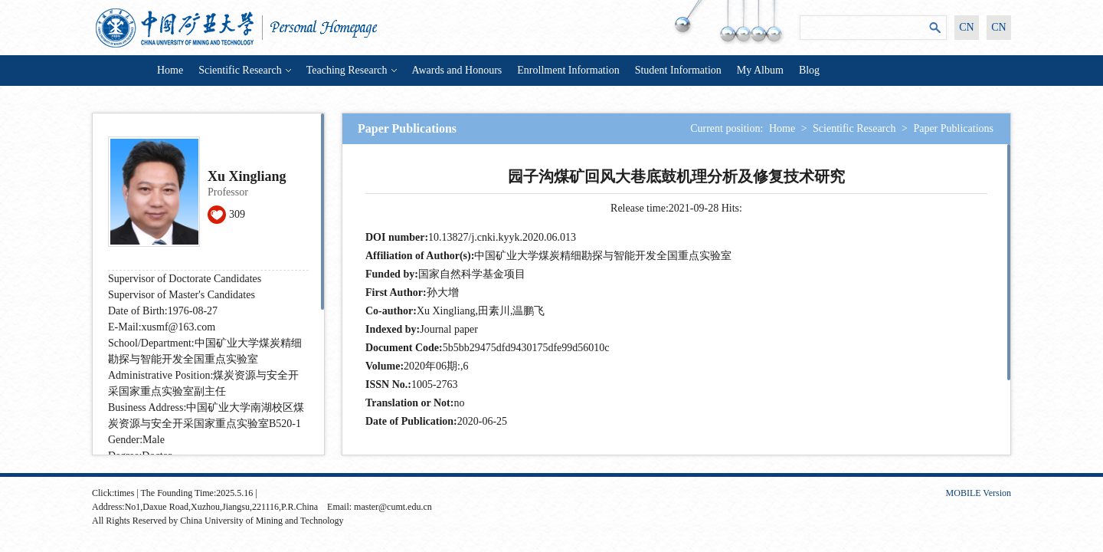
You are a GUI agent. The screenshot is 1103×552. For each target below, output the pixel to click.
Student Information (678, 70)
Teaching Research (351, 70)
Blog (809, 70)
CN (966, 27)
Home (170, 70)
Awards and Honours (457, 70)
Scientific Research (244, 70)
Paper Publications (953, 128)
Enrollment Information (568, 70)
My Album (760, 70)
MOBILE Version (978, 493)
